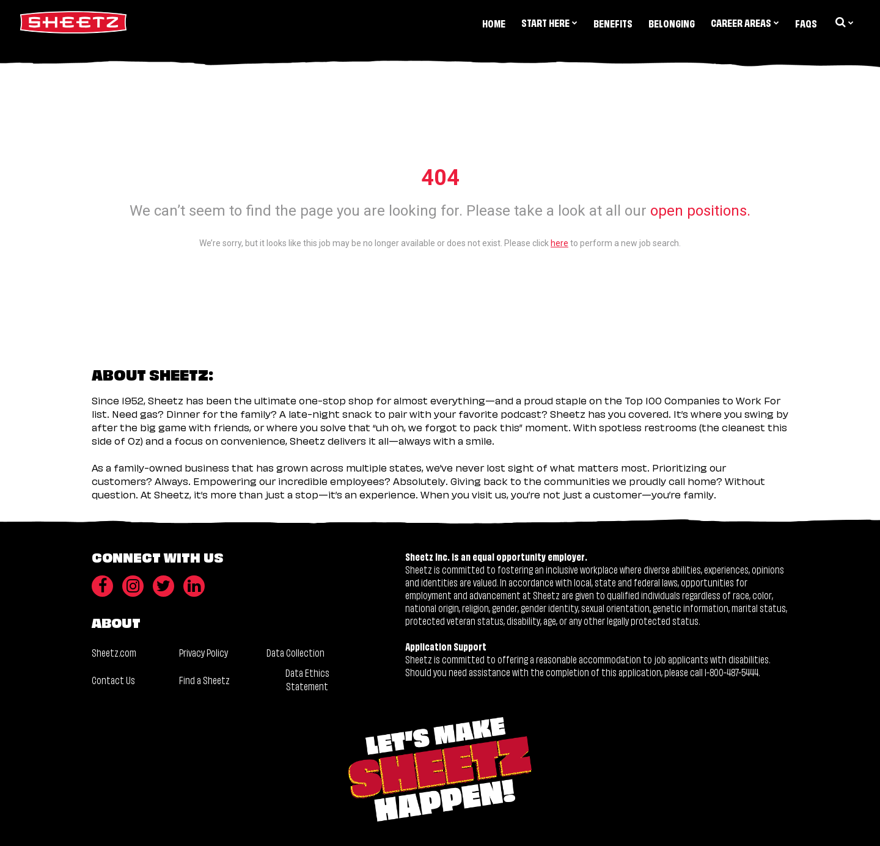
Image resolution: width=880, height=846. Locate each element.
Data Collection (295, 652)
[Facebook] (102, 586)
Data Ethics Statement (307, 679)
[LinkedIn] (194, 586)
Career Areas (745, 22)
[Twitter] (163, 586)
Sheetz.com (114, 652)
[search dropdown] (843, 21)
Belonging (671, 23)
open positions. (700, 210)
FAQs (806, 23)
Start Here (549, 22)
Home (493, 23)
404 (440, 178)
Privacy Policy (203, 652)
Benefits (612, 23)
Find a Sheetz (204, 680)
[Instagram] (133, 586)
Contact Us (113, 679)
